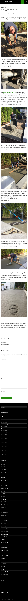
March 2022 (3, 477)
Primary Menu (26, 2)
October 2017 (4, 553)
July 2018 (3, 539)
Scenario (11, 13)
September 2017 (4, 555)
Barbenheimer (4, 416)
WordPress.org (4, 592)
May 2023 (3, 466)
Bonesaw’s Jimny (5, 432)
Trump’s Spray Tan (5, 449)
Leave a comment (18, 13)
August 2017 (4, 558)
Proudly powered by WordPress (7, 599)
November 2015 (4, 574)
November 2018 (4, 531)
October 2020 (4, 515)
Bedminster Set (4, 453)
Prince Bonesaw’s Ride (6, 445)
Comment (4, 359)
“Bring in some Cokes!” (6, 428)
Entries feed (3, 587)
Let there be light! (14, 343)
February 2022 (4, 480)
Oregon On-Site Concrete (9, 92)
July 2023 (3, 464)
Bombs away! (4, 437)
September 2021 (4, 488)
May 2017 (3, 566)
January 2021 (4, 507)
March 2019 (3, 523)
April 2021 (3, 499)
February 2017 (4, 571)
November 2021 (4, 483)
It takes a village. (4, 420)
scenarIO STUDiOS (6, 2)
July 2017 (3, 561)
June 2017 (3, 563)
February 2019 (4, 526)
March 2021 (3, 501)
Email (2, 385)
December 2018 (4, 528)
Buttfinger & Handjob (6, 441)
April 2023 (3, 469)
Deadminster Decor (5, 424)
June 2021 (3, 493)
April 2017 (3, 569)
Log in (2, 584)
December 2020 (4, 510)
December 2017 (4, 547)
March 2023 (3, 472)
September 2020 (4, 518)
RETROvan (3, 7)
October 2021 (4, 485)
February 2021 (4, 504)
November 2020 (4, 512)
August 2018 (4, 536)
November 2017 (4, 550)
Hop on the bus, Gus (14, 337)
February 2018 (4, 542)
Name (2, 378)
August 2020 (4, 520)
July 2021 (3, 491)
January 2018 (4, 545)
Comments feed (4, 589)
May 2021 (3, 496)
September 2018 (4, 534)
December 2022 (4, 475)
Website (3, 391)
